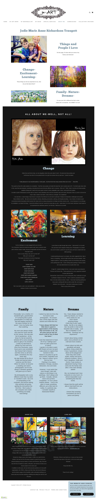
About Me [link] (61, 21)
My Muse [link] (38, 21)
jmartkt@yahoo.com (74, 448)
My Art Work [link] (14, 21)
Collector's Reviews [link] (86, 21)
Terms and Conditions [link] (59, 489)
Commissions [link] (71, 21)
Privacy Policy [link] (44, 489)
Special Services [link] (50, 21)
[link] (48, 12)
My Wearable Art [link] (27, 21)
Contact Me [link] (34, 489)
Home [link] (5, 21)
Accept (88, 494)
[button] (4, 497)
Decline (75, 494)
